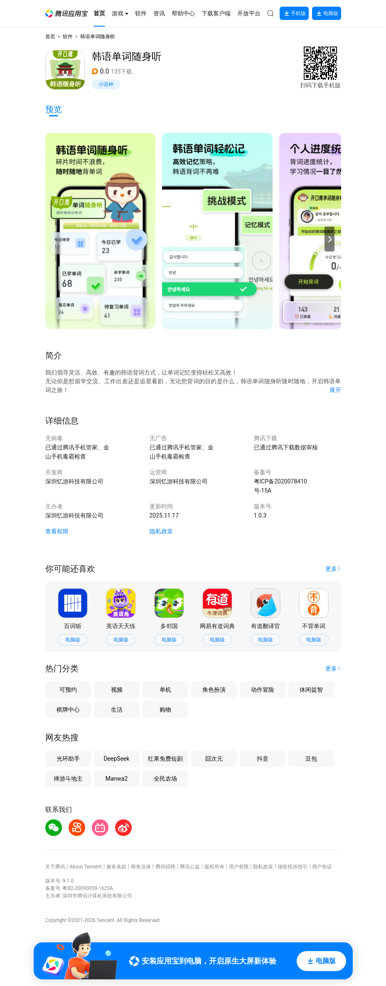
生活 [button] (117, 709)
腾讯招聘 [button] (165, 867)
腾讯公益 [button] (190, 867)
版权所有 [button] (214, 867)
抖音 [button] (262, 758)
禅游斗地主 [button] (68, 778)
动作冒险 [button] (262, 689)
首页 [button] (50, 36)
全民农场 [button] (165, 778)
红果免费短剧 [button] (165, 758)
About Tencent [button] (85, 867)
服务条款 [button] (116, 867)
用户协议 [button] (322, 867)
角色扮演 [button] (214, 689)
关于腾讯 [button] (55, 867)
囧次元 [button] (214, 758)
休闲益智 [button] (311, 689)
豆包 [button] (311, 758)
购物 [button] (165, 709)
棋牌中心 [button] (68, 709)
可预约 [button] (68, 689)
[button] (66, 13)
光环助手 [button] (68, 758)
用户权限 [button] (239, 867)
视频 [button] (117, 689)
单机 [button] (165, 689)
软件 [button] (68, 36)
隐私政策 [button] (161, 531)
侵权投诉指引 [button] (292, 867)
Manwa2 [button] (117, 778)
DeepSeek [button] (116, 758)
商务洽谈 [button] (141, 867)
